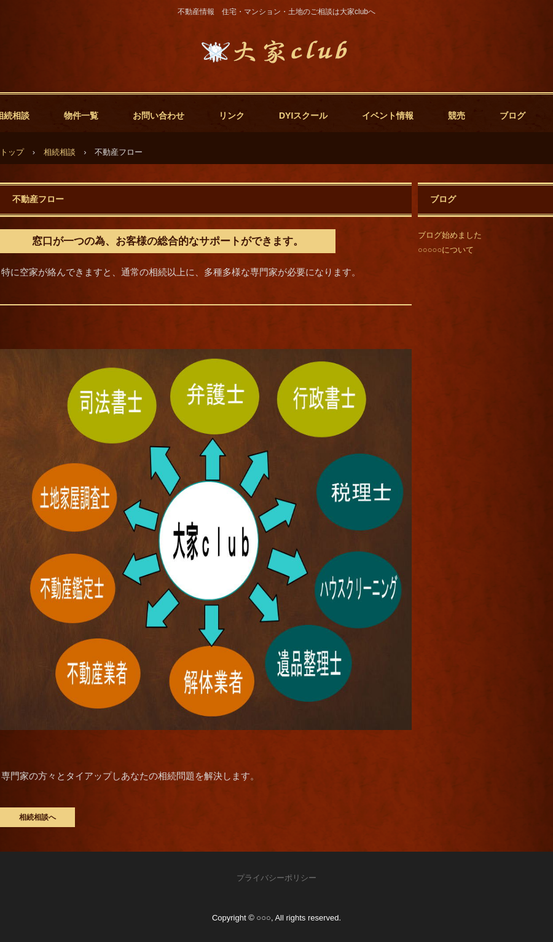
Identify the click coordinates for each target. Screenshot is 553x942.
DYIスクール (303, 115)
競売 (456, 115)
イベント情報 (388, 115)
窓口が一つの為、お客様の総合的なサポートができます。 (168, 241)
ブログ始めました (450, 235)
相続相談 (60, 152)
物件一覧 (81, 115)
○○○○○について (446, 249)
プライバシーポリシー (276, 877)
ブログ (512, 115)
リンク (232, 115)
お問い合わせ (158, 115)
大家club (276, 52)
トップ (12, 152)
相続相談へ (37, 817)
